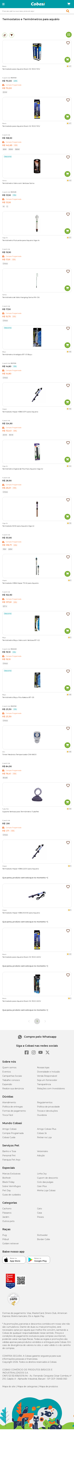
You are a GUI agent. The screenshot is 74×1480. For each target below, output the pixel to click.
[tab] (4, 35)
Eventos (6, 1071)
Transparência (44, 1084)
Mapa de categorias (27, 1386)
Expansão (7, 1084)
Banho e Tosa (9, 1151)
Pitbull (5, 1239)
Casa (39, 1212)
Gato (39, 1208)
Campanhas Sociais (12, 1076)
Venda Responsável (47, 1076)
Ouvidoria (42, 1115)
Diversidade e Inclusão (48, 1071)
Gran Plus (42, 1186)
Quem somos (9, 1067)
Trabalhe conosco (11, 1080)
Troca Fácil (7, 1115)
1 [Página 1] (37, 1021)
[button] (3, 4)
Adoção (41, 1155)
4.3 (70, 180)
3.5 (70, 523)
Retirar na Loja (44, 1137)
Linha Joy (42, 1173)
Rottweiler (42, 1235)
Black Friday (8, 1182)
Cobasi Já (42, 1133)
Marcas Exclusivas (11, 1173)
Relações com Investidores (51, 1088)
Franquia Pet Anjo (11, 1159)
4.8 (70, 694)
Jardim (5, 1217)
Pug (4, 1235)
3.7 (70, 237)
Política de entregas (12, 1106)
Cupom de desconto (47, 1178)
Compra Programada (13, 1133)
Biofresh (6, 1178)
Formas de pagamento (14, 1111)
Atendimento (9, 1102)
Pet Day (6, 1190)
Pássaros (6, 1212)
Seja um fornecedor (47, 1080)
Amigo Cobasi (9, 1129)
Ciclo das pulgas (45, 1182)
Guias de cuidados (11, 1194)
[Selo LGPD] (13, 1306)
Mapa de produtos (48, 1386)
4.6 (70, 352)
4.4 (70, 466)
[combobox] (37, 11)
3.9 (70, 809)
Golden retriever (10, 1243)
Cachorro (6, 1208)
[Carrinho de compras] (69, 4)
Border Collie (43, 1239)
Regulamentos (44, 1102)
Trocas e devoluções (47, 1111)
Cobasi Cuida (8, 1137)
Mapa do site (8, 1386)
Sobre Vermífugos (11, 1186)
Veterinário (42, 1151)
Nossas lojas (43, 1067)
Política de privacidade (48, 1106)
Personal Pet (9, 1155)
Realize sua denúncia (13, 1088)
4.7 (70, 66)
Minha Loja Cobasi (46, 1190)
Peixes (40, 1217)
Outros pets (8, 1221)
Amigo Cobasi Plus (46, 1129)
